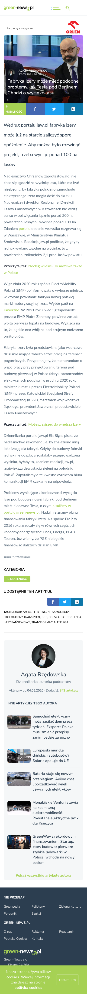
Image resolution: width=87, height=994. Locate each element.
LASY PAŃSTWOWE (17, 622)
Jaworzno (11, 310)
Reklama (38, 931)
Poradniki (10, 913)
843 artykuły (69, 690)
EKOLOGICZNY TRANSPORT (22, 617)
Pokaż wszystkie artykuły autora (43, 875)
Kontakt (37, 938)
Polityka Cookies (16, 938)
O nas (8, 931)
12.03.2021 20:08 (30, 74)
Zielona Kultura (70, 906)
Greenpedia (12, 906)
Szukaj (36, 913)
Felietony (38, 906)
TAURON (67, 617)
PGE (44, 617)
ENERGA (62, 622)
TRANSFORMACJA (44, 622)
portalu (25, 228)
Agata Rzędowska (33, 71)
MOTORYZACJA (21, 612)
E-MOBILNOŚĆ (14, 109)
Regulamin (66, 931)
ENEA (77, 617)
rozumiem (67, 979)
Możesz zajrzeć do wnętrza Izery (54, 424)
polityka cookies (28, 987)
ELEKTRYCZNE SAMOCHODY (50, 612)
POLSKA (54, 617)
